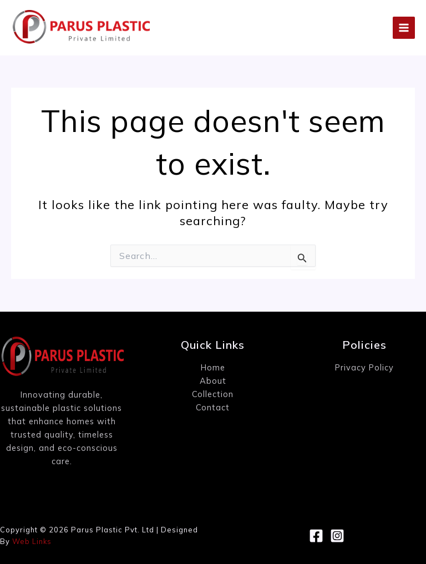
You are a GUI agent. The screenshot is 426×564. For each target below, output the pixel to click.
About (213, 380)
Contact (213, 407)
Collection (213, 394)
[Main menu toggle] (404, 28)
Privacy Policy (364, 367)
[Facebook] (316, 536)
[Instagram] (337, 536)
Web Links (32, 541)
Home (213, 367)
